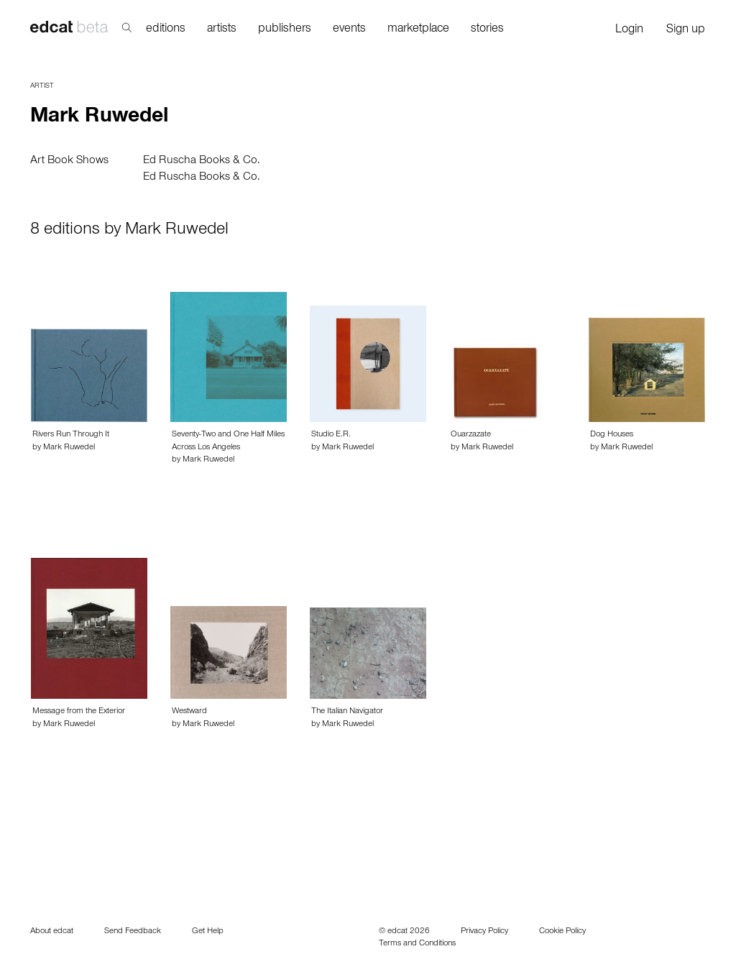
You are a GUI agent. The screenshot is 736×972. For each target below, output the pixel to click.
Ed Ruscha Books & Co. (201, 161)
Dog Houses (611, 435)
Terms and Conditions (417, 944)
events (349, 30)
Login (629, 30)
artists (221, 30)
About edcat (51, 931)
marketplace (418, 30)
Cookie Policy (562, 931)
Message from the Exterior (78, 711)
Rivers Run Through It (70, 435)
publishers (284, 30)
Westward (189, 711)
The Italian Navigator (347, 711)
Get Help (208, 931)
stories (487, 30)
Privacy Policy (484, 931)
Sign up (685, 30)
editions (165, 30)
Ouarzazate (471, 435)
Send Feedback (132, 931)
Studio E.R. (331, 435)
